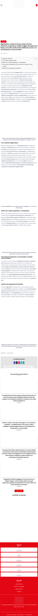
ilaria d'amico (10, 353)
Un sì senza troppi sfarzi (9, 60)
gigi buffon (3, 353)
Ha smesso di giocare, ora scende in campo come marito (17, 65)
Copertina (3, 41)
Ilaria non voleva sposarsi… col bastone (14, 62)
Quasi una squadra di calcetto (12, 68)
